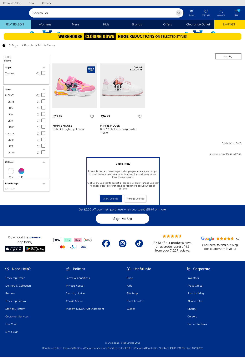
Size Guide (11, 336)
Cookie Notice (74, 305)
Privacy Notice (75, 289)
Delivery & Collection (18, 289)
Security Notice (75, 297)
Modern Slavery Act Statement (85, 313)
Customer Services (17, 320)
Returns (10, 297)
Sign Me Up (122, 222)
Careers (192, 320)
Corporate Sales (197, 328)
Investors (193, 282)
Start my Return (15, 313)
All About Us (194, 305)
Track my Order (15, 282)
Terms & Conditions (78, 282)
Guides (131, 313)
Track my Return (15, 305)
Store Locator (135, 305)
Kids (129, 289)
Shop (130, 282)
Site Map (132, 297)
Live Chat (11, 328)
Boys (13, 49)
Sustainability (195, 297)
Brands (27, 49)
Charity (191, 313)
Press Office (194, 289)
